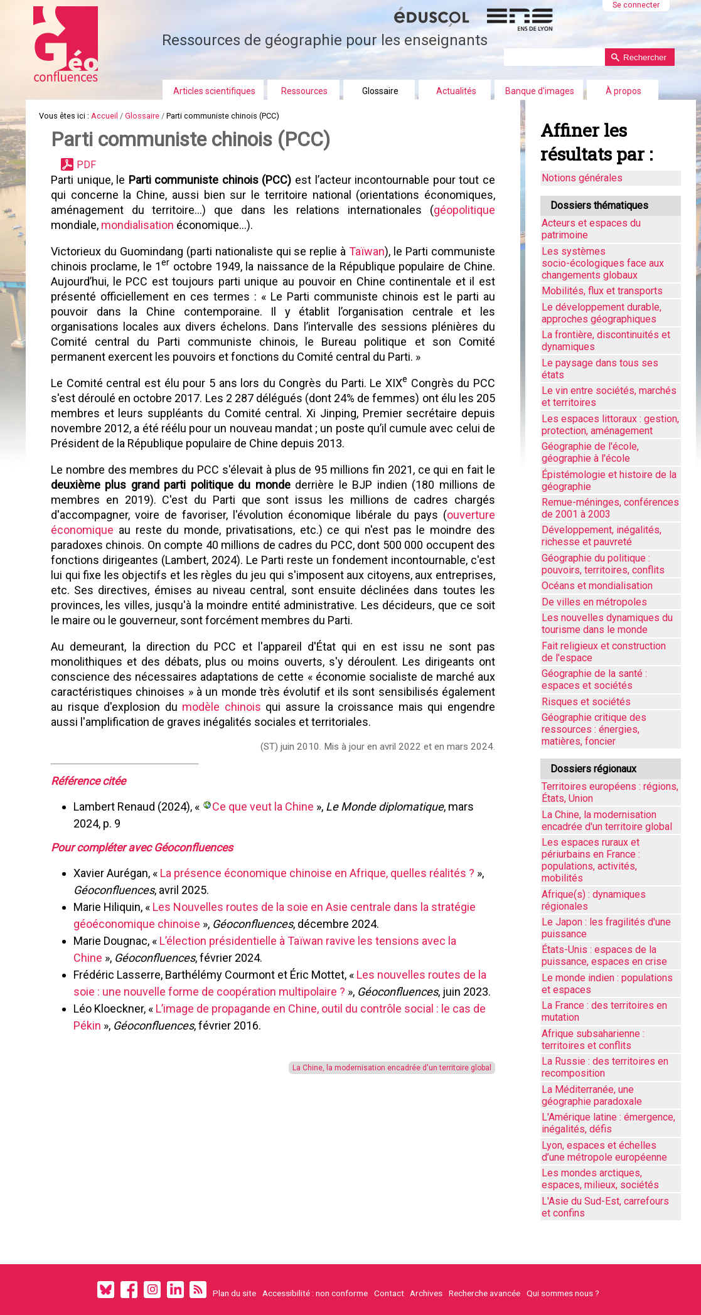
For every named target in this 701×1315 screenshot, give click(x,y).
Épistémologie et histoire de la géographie (609, 480)
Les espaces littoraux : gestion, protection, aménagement (610, 425)
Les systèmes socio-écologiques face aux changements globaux (603, 263)
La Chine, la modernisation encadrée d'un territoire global (391, 1067)
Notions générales (582, 178)
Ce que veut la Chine (264, 806)
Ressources (304, 91)
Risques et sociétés (586, 702)
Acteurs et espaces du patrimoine (591, 229)
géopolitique (464, 209)
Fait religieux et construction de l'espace (604, 652)
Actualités (456, 91)
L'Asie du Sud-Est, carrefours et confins (605, 1207)
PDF (86, 165)
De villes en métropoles (594, 602)
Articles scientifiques (214, 91)
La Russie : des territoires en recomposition (605, 1067)
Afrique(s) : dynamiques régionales (594, 900)
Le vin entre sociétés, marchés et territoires (609, 396)
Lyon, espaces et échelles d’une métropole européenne (604, 1151)
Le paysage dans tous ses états (600, 369)
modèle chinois (221, 706)
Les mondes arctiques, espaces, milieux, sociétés (600, 1179)
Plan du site (234, 1293)
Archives (426, 1293)
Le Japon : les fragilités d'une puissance (606, 928)
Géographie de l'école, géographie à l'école (590, 452)
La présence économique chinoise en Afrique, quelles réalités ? (317, 873)
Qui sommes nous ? (563, 1293)
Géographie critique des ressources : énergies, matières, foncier (594, 729)
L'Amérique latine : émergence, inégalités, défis (608, 1123)
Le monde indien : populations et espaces (607, 984)
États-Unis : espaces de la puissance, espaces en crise (604, 955)
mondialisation (137, 225)
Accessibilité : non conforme (315, 1293)
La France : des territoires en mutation (604, 1011)
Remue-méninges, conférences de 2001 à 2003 (610, 508)
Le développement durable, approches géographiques (601, 313)
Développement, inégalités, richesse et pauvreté (601, 536)
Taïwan (367, 251)
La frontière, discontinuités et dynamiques (606, 341)
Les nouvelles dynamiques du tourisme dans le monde (607, 624)
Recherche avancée (484, 1293)
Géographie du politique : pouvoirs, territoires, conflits (603, 564)
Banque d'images (539, 91)
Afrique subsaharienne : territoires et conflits (593, 1039)
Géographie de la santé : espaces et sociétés (594, 679)
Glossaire (380, 91)
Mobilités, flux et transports (602, 291)
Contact (389, 1293)
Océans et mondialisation (597, 586)
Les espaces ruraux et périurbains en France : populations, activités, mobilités (591, 860)
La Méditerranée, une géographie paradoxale (592, 1095)
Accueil (104, 115)
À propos (623, 91)
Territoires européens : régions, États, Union (610, 792)
